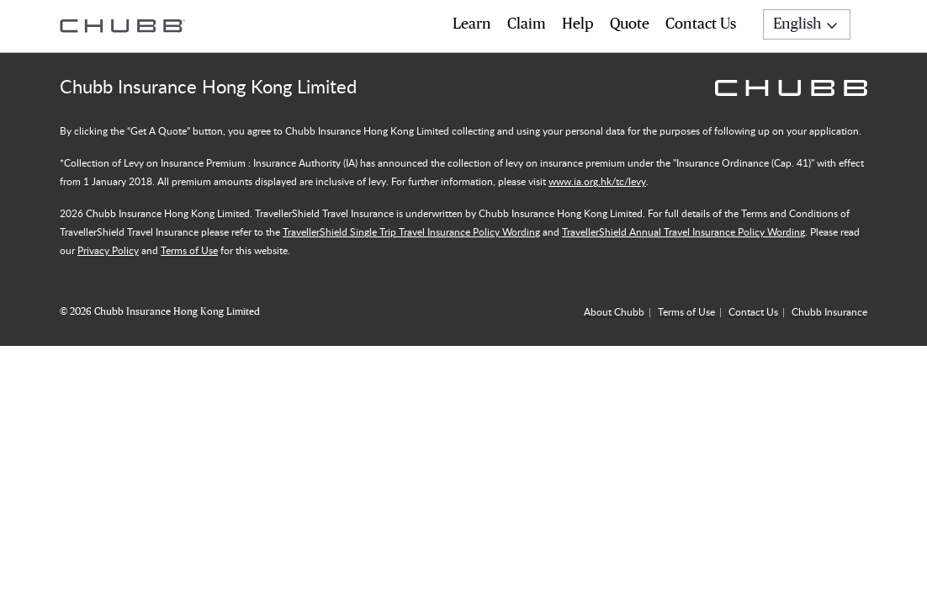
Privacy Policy (108, 250)
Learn (472, 24)
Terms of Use (189, 250)
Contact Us (700, 24)
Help (578, 24)
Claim (526, 24)
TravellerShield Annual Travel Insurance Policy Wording (683, 231)
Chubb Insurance (829, 311)
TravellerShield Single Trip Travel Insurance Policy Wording (411, 231)
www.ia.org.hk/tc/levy (597, 181)
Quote (629, 24)
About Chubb (614, 311)
